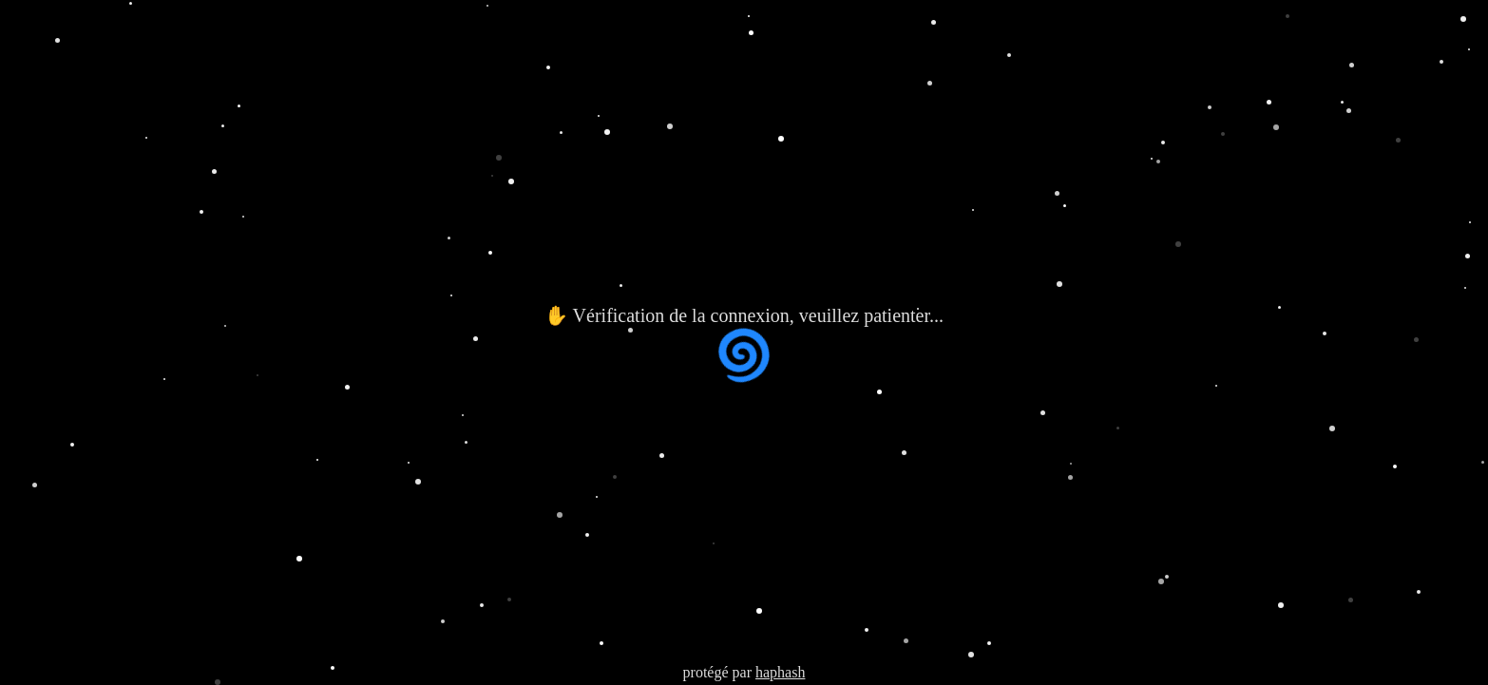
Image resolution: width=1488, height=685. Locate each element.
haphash (780, 672)
